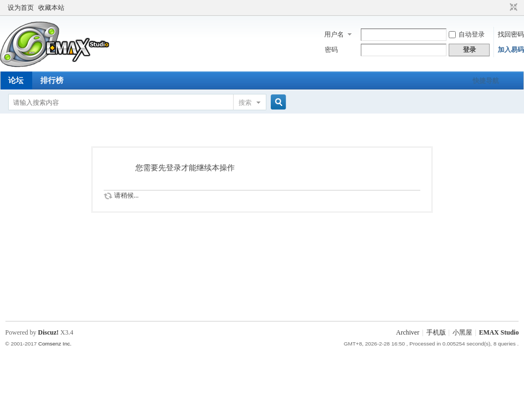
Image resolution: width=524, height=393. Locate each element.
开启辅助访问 (503, 8)
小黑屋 (462, 332)
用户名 (334, 34)
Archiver (408, 332)
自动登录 (467, 34)
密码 (331, 49)
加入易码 (511, 49)
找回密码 (511, 34)
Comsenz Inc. (55, 344)
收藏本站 (51, 7)
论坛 (15, 80)
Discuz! (48, 332)
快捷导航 (486, 81)
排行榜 (51, 80)
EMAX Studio (499, 332)
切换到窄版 (512, 8)
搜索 (245, 102)
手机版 (436, 332)
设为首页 (21, 7)
